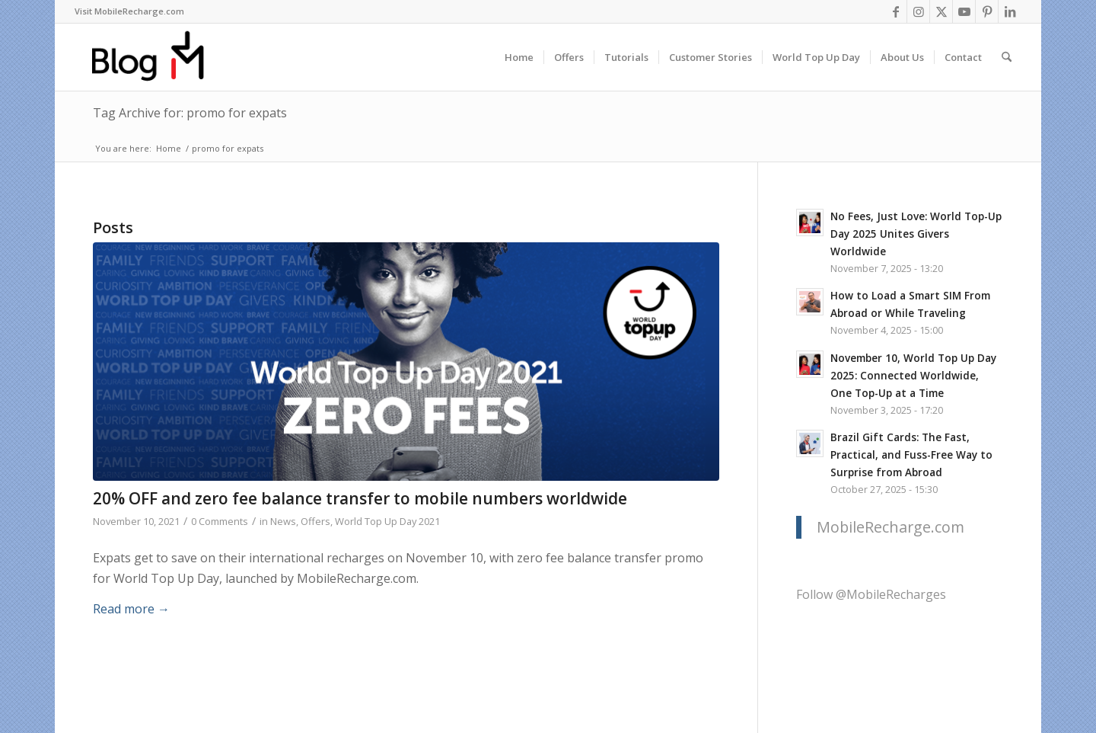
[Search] (1006, 57)
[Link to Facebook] (895, 11)
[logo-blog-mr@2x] (156, 57)
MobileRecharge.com (890, 527)
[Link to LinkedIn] (1010, 11)
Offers (315, 521)
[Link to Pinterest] (987, 11)
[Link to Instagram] (918, 11)
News (283, 521)
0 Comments (219, 521)
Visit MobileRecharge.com (129, 11)
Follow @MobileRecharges (871, 594)
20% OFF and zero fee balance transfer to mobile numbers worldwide (360, 498)
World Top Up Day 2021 (387, 521)
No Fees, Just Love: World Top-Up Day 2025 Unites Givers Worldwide (916, 233)
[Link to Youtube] (964, 11)
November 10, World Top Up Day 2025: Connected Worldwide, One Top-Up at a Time (913, 375)
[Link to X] (941, 11)
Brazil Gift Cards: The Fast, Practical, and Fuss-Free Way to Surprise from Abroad (911, 454)
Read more (131, 608)
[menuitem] (129, 11)
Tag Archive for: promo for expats (190, 112)
